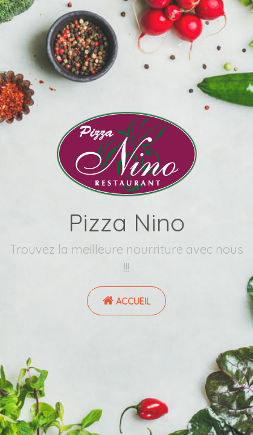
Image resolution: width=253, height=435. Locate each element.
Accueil (126, 301)
